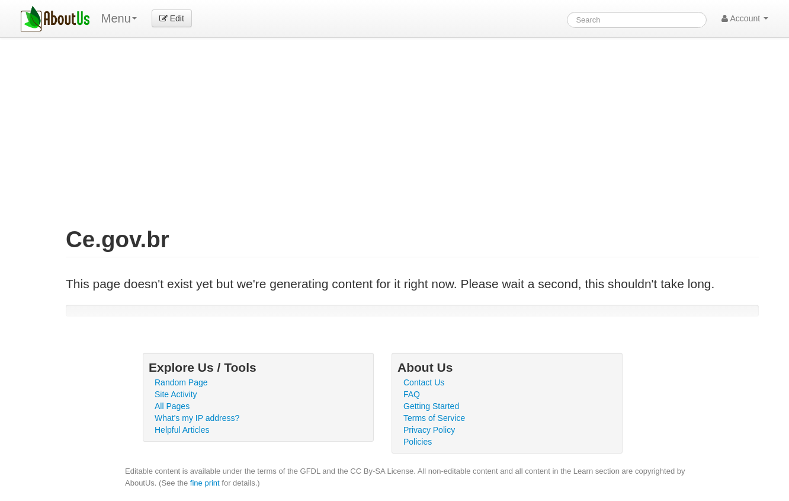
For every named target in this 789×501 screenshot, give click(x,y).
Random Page (181, 382)
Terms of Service (434, 418)
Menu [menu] (119, 18)
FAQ (411, 394)
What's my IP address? (197, 418)
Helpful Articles (182, 430)
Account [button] (744, 18)
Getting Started (431, 406)
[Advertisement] (412, 139)
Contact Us (423, 382)
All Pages (172, 406)
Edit (171, 18)
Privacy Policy (429, 430)
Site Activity (176, 394)
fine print (205, 482)
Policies (417, 441)
